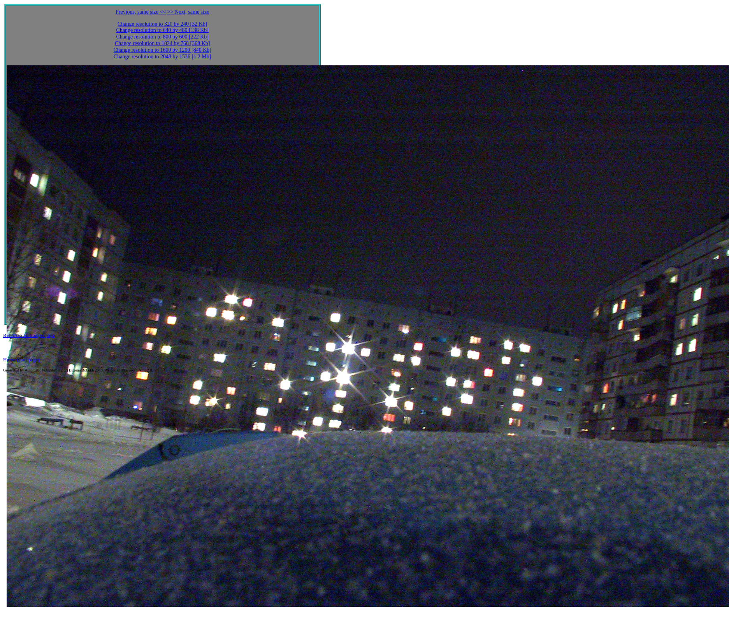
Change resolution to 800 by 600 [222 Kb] (162, 37)
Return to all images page (29, 335)
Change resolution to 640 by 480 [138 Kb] (162, 30)
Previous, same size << (141, 12)
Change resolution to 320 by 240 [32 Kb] (162, 24)
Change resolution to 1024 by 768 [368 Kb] (162, 43)
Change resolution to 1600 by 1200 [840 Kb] (162, 50)
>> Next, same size (188, 12)
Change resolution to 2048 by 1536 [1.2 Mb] (162, 57)
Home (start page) (21, 360)
